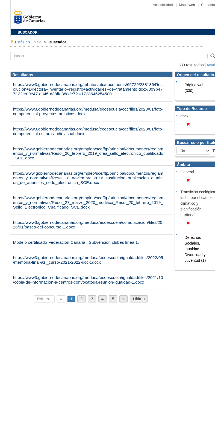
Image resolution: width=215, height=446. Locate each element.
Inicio (38, 42)
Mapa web (187, 5)
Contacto (208, 5)
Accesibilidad (163, 5)
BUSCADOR (28, 32)
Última (139, 298)
